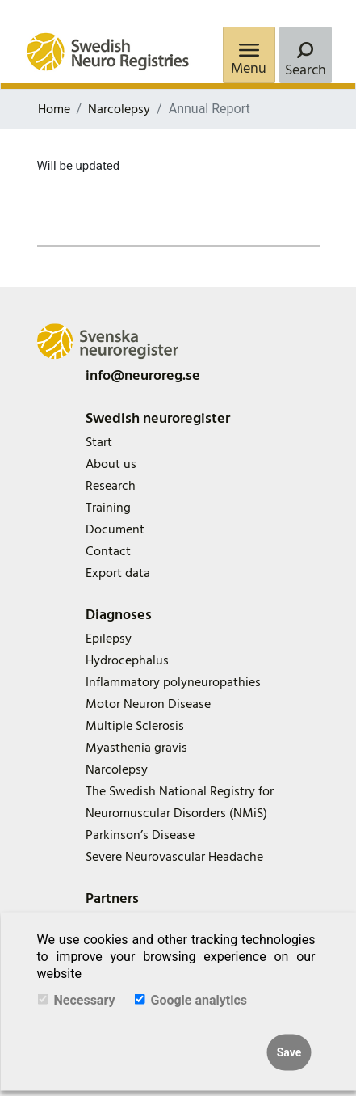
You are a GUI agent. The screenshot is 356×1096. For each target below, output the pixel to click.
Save (289, 1052)
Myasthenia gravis (136, 748)
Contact (108, 551)
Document (115, 529)
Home (54, 109)
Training (108, 507)
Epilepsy (109, 638)
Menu (248, 68)
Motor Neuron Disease (148, 704)
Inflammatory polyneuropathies (173, 682)
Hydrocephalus (127, 660)
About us (111, 464)
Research (111, 486)
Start (99, 442)
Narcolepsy (119, 109)
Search (305, 70)
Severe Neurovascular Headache (174, 857)
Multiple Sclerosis (135, 726)
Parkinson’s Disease (140, 835)
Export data (118, 573)
